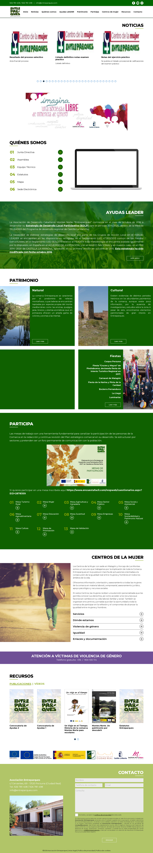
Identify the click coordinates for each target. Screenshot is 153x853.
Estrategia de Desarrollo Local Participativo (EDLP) (57, 225)
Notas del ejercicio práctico (115, 57)
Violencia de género (86, 626)
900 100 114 (90, 659)
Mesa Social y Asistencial (131, 503)
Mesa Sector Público (103, 503)
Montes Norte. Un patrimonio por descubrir (101, 728)
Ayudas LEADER (66, 12)
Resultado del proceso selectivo (26, 57)
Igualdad (79, 632)
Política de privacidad (86, 850)
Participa (95, 12)
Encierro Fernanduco (110, 389)
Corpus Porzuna (112, 361)
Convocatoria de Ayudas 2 (18, 727)
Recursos (126, 12)
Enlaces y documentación (90, 638)
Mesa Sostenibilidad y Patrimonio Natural (133, 516)
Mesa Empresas (105, 514)
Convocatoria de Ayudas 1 (45, 727)
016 (79, 659)
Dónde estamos (83, 620)
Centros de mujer (110, 12)
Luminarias (115, 397)
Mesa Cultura (22, 528)
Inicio (25, 12)
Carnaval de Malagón (110, 378)
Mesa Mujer (48, 502)
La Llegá (116, 393)
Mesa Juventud (77, 514)
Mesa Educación (51, 514)
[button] (37, 81)
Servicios (78, 613)
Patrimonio (82, 12)
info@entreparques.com (46, 3)
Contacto (138, 12)
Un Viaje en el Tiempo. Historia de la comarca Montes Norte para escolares (76, 729)
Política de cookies (103, 850)
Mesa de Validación (79, 528)
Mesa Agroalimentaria (23, 515)
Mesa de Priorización (48, 529)
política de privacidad (103, 815)
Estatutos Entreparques (127, 727)
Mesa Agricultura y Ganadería (79, 503)
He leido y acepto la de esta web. (100, 815)
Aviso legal (72, 850)
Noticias (35, 12)
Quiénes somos (49, 12)
